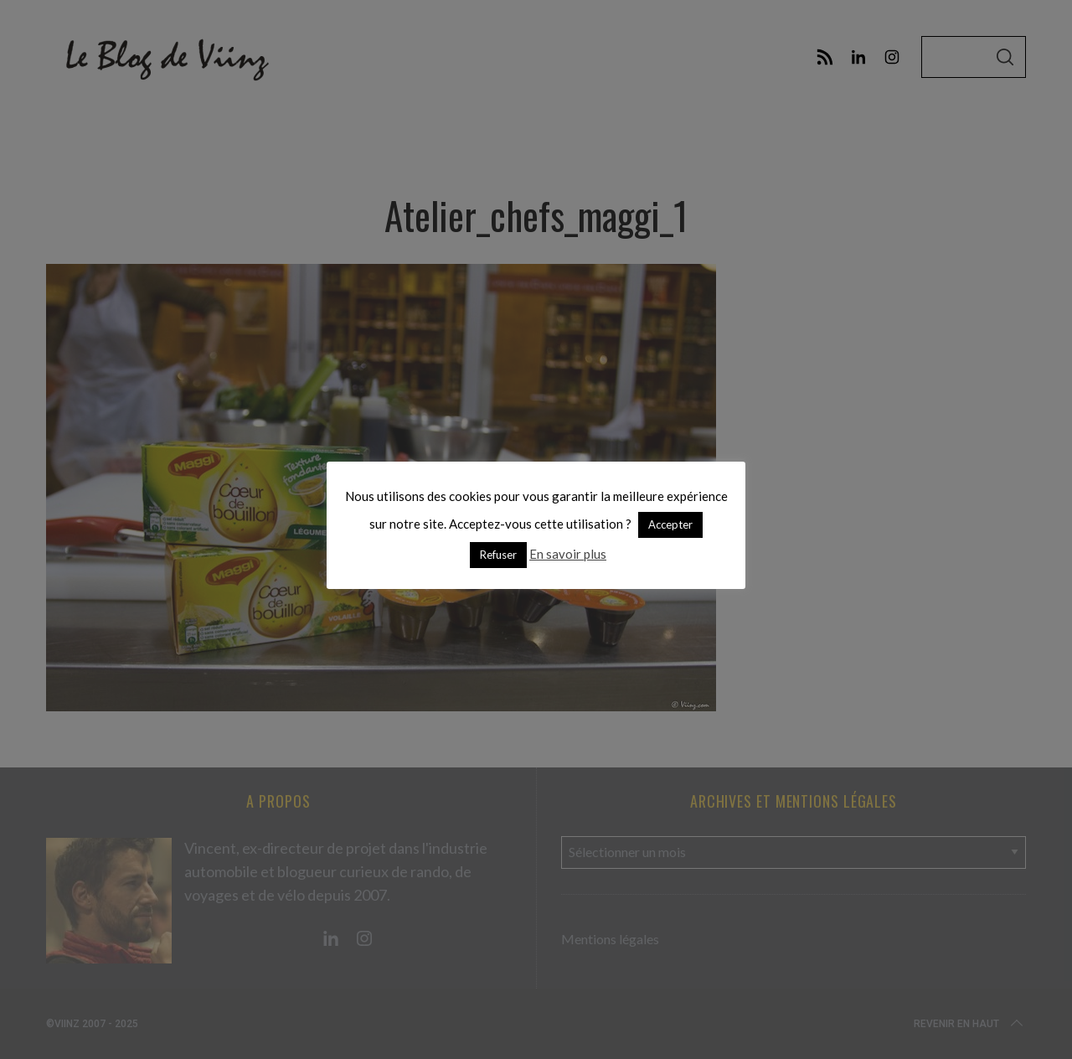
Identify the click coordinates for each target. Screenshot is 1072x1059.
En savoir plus (567, 553)
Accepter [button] (670, 524)
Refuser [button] (498, 554)
